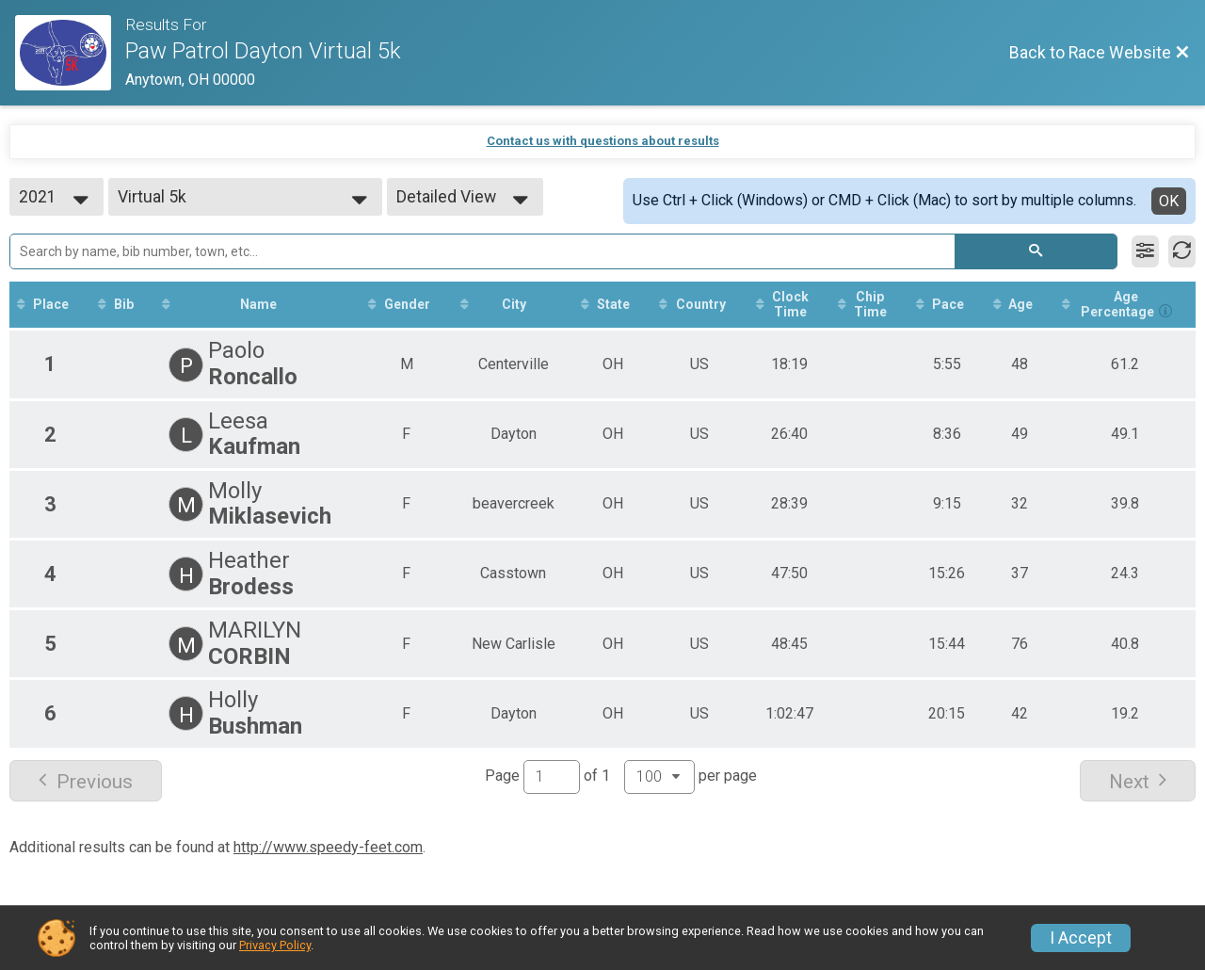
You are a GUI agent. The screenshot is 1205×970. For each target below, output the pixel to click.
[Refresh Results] (1182, 251)
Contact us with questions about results (603, 141)
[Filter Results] (1145, 251)
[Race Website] (70, 52)
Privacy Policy (275, 945)
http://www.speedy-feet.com (328, 847)
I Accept (1081, 938)
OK (1169, 201)
